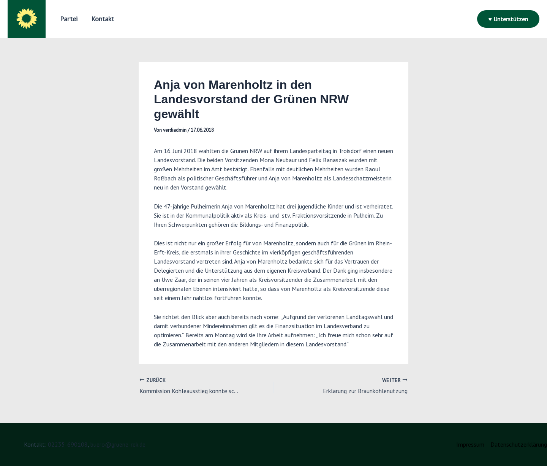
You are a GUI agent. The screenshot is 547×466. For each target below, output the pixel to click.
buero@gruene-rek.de (117, 444)
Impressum (470, 444)
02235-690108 (68, 444)
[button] (508, 19)
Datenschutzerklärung (518, 444)
